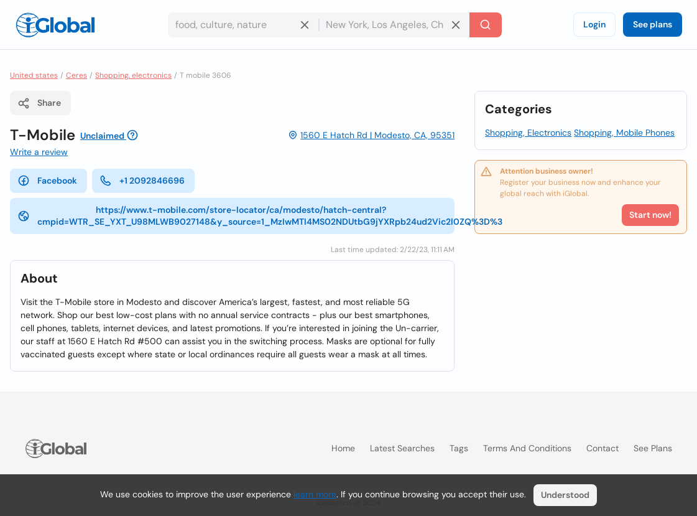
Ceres (76, 75)
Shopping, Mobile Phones (624, 132)
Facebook (47, 180)
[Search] (485, 24)
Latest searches (402, 448)
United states (34, 75)
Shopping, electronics (133, 75)
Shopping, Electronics (528, 132)
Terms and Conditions (527, 448)
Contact (602, 448)
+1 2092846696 (142, 180)
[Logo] (55, 24)
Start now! (650, 214)
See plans (652, 24)
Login (594, 24)
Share (39, 103)
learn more (314, 494)
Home (343, 448)
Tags (459, 448)
